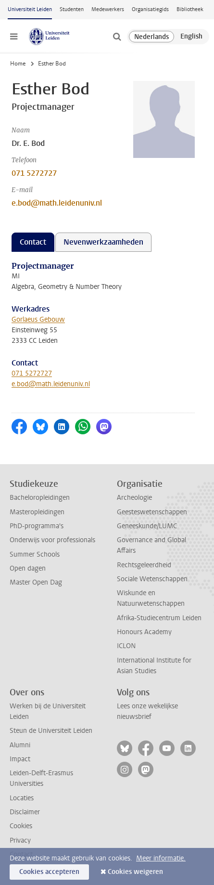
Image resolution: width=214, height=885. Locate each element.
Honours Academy (144, 632)
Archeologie (134, 497)
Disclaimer (25, 812)
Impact (20, 759)
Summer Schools (35, 554)
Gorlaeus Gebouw (38, 319)
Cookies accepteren (49, 871)
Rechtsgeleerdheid (144, 565)
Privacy (20, 840)
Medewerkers (107, 9)
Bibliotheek (189, 9)
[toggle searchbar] (117, 36)
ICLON (126, 646)
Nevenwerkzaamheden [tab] (103, 242)
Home (17, 63)
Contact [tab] (33, 242)
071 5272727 (34, 173)
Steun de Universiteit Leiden (51, 730)
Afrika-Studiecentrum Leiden (159, 618)
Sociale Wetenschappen (152, 579)
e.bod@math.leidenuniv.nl (57, 203)
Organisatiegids (150, 9)
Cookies (21, 826)
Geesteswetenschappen (152, 512)
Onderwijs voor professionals (52, 540)
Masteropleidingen (37, 512)
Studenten (72, 9)
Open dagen (28, 568)
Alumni (20, 745)
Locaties (22, 798)
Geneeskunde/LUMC (147, 526)
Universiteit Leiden (30, 9)
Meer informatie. (161, 858)
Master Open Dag (36, 582)
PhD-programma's (36, 526)
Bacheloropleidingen (40, 497)
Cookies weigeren (135, 871)
